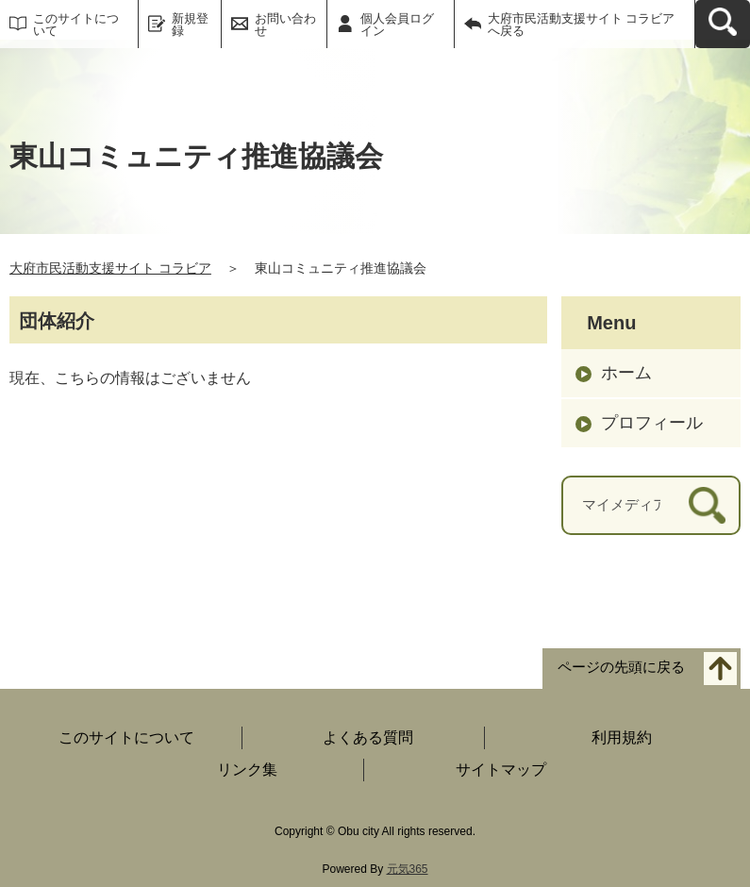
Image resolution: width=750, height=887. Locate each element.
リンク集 (247, 769)
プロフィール (652, 422)
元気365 (407, 869)
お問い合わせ (285, 24)
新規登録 (190, 24)
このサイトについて (76, 24)
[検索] (707, 505)
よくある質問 (368, 737)
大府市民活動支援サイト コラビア (110, 268)
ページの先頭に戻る (621, 667)
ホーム (626, 372)
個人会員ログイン (397, 24)
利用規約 (622, 737)
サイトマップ (501, 769)
